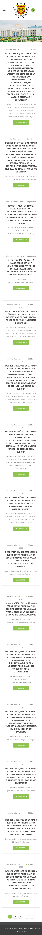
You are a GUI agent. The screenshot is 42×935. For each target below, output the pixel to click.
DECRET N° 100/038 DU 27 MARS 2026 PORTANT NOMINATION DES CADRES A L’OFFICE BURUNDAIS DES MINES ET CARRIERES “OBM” (21, 503)
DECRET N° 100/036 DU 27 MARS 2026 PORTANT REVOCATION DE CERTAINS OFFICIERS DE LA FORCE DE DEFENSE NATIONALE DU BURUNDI (21, 317)
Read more (20, 122)
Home (13, 32)
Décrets (8, 50)
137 (27, 917)
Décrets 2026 (18, 50)
